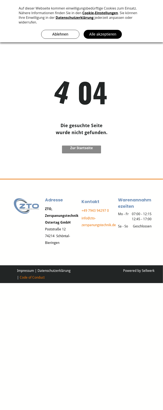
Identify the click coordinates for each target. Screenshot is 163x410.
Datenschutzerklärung (54, 271)
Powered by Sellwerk (139, 271)
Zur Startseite (81, 148)
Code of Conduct (32, 277)
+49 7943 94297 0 (95, 211)
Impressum (25, 271)
